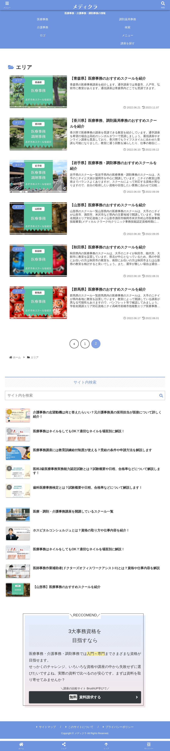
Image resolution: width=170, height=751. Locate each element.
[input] (85, 398)
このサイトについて (79, 729)
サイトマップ (46, 729)
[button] (161, 398)
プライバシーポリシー (118, 729)
